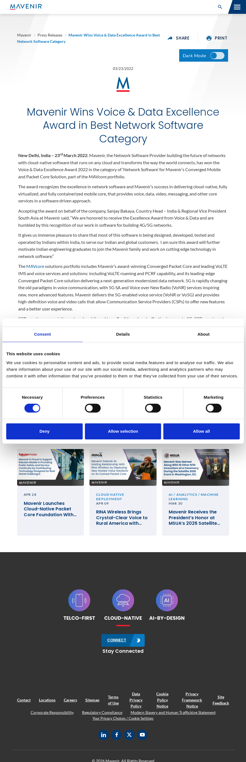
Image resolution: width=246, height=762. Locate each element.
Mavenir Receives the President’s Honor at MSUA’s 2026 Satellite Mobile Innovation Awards (193, 520)
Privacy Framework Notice (192, 702)
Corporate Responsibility (52, 714)
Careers (70, 702)
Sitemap (92, 702)
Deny (44, 431)
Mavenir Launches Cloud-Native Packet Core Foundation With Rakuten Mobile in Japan (48, 511)
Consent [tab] (42, 334)
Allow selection (123, 431)
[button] (220, 7)
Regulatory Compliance (102, 714)
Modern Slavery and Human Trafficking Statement (173, 714)
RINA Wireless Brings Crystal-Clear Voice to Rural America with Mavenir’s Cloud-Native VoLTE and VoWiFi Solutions (123, 520)
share (179, 38)
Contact (24, 702)
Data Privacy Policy (135, 702)
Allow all (201, 431)
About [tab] (203, 334)
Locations (47, 702)
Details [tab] (123, 334)
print (217, 38)
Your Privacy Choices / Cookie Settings (123, 720)
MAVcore (35, 267)
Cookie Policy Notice (162, 702)
